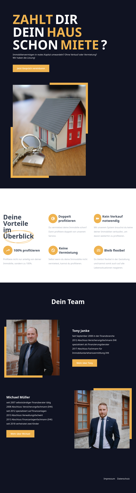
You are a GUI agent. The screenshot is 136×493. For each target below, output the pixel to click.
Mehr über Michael (20, 433)
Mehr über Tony (84, 363)
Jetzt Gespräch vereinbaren (31, 68)
